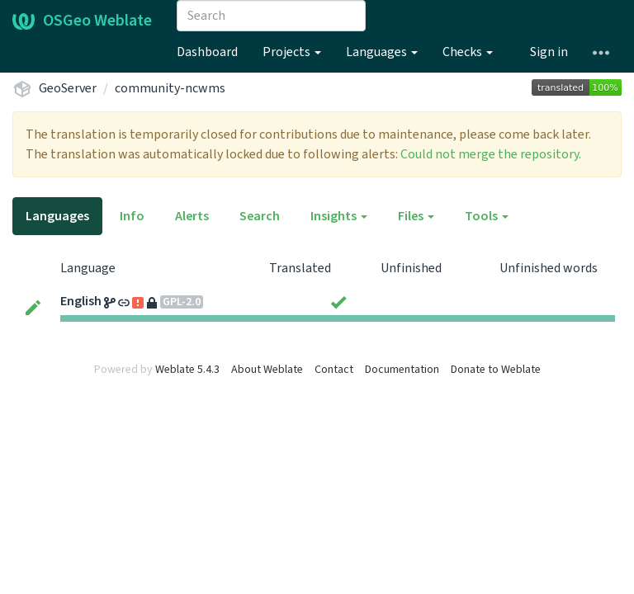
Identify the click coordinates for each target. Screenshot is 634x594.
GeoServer (68, 88)
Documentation (402, 369)
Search (259, 216)
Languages (382, 52)
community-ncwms (170, 88)
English (81, 301)
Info (132, 216)
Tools (487, 216)
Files (416, 216)
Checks (467, 52)
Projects (292, 52)
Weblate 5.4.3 (187, 369)
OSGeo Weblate (82, 20)
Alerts (192, 216)
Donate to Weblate (496, 369)
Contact (334, 369)
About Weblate (267, 369)
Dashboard (207, 52)
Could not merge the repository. (490, 154)
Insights (338, 216)
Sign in (549, 52)
